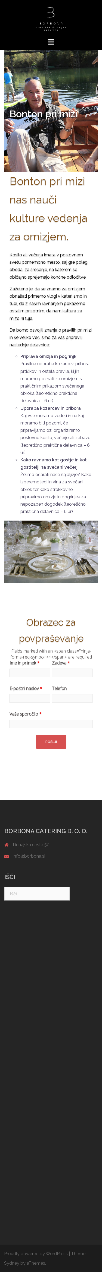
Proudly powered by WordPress (36, 1253)
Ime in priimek (24, 663)
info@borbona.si (29, 856)
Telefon (59, 688)
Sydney (11, 1263)
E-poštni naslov (26, 688)
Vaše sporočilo (26, 714)
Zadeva (61, 663)
